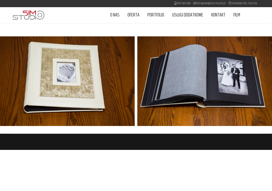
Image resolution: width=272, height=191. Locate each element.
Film (236, 15)
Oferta (133, 15)
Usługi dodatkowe (187, 15)
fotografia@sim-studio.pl (211, 3)
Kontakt (218, 15)
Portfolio (155, 15)
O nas (115, 15)
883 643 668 (184, 3)
